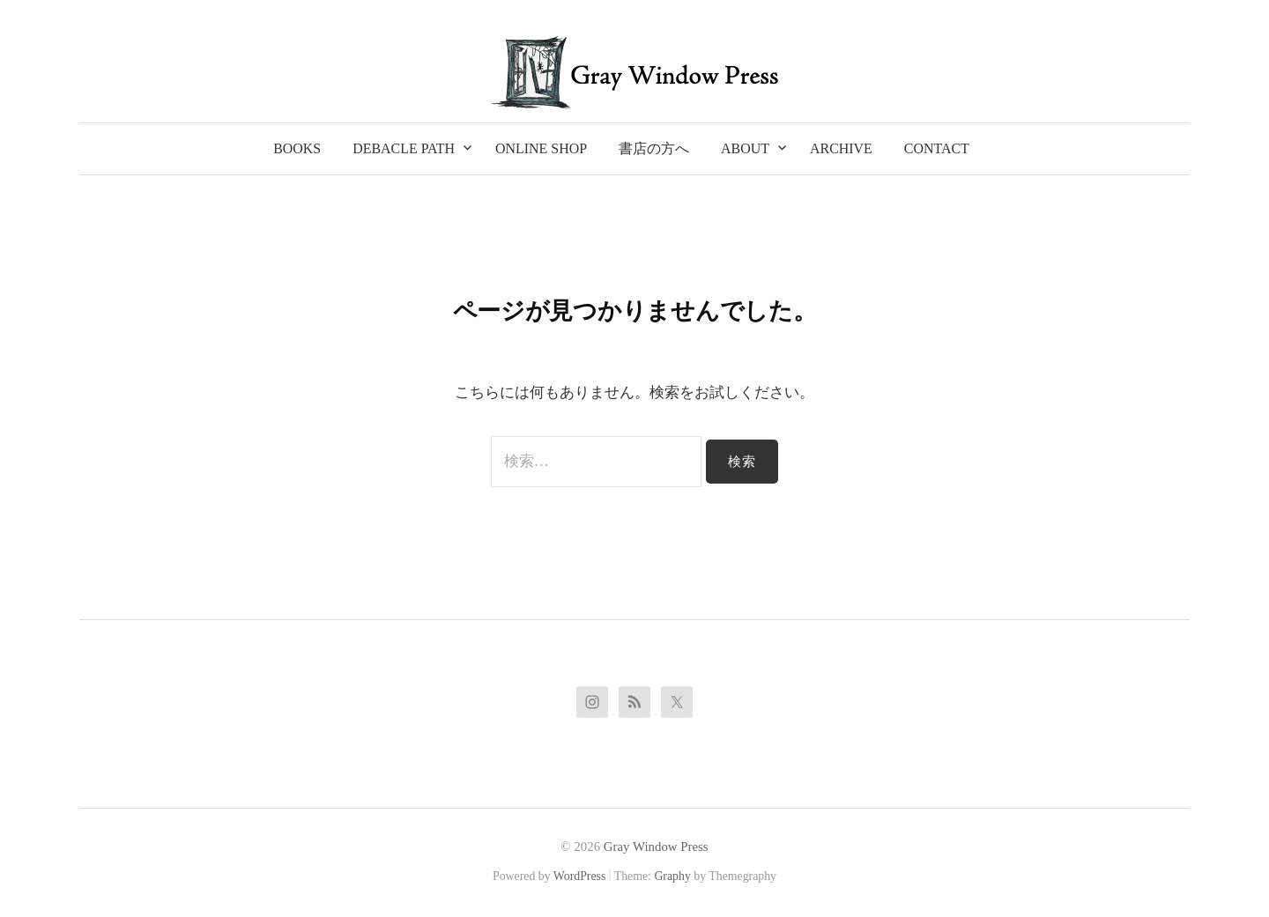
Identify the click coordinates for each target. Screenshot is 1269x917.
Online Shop (541, 148)
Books (297, 148)
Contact (936, 148)
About (745, 148)
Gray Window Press (656, 846)
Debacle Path (403, 148)
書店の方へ (654, 148)
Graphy (672, 876)
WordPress (579, 876)
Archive (841, 148)
